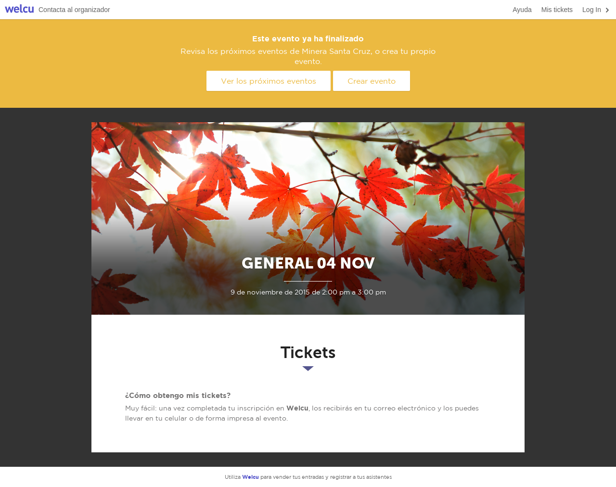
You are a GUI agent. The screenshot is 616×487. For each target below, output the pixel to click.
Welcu (19, 10)
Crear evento (371, 81)
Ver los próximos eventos (268, 81)
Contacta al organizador (74, 9)
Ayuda (522, 9)
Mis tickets (557, 9)
